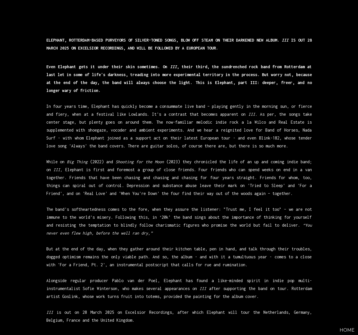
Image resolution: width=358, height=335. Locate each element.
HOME (347, 330)
